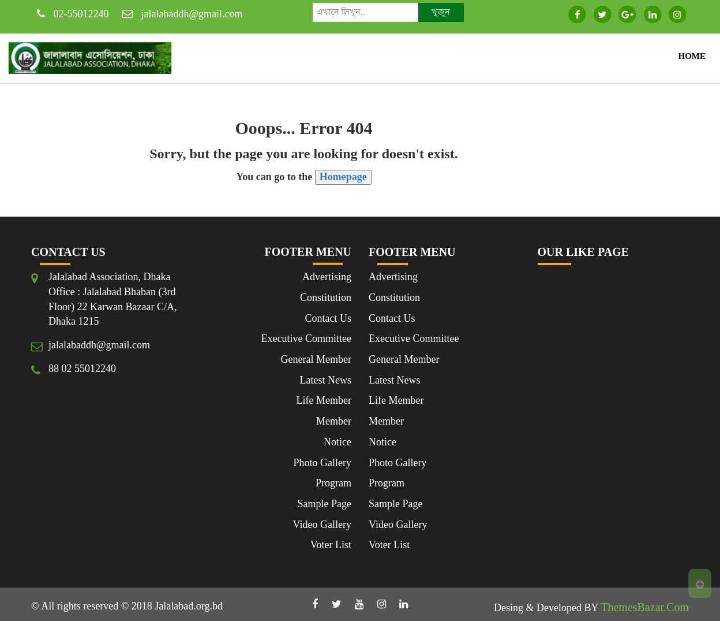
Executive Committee (306, 338)
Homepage (343, 177)
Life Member (324, 400)
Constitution (325, 297)
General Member (316, 359)
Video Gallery (322, 524)
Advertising (326, 276)
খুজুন (441, 12)
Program (333, 483)
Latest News (325, 380)
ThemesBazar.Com (645, 607)
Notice (337, 442)
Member (333, 421)
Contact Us (328, 318)
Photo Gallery (323, 462)
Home (692, 56)
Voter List (330, 545)
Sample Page (324, 504)
